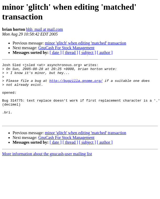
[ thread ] (70, 52)
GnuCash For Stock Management (66, 48)
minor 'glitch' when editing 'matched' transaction (85, 43)
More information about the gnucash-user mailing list (47, 165)
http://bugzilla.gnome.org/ (75, 84)
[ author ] (105, 52)
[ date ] (55, 52)
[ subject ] (87, 52)
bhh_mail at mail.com (44, 29)
